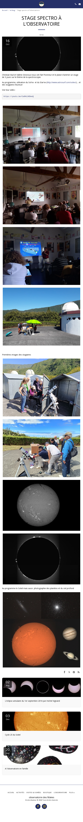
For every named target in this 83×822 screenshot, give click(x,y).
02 (8, 683)
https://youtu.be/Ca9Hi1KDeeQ (19, 96)
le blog (12, 10)
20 (8, 750)
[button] (3, 4)
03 (8, 717)
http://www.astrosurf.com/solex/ (61, 82)
